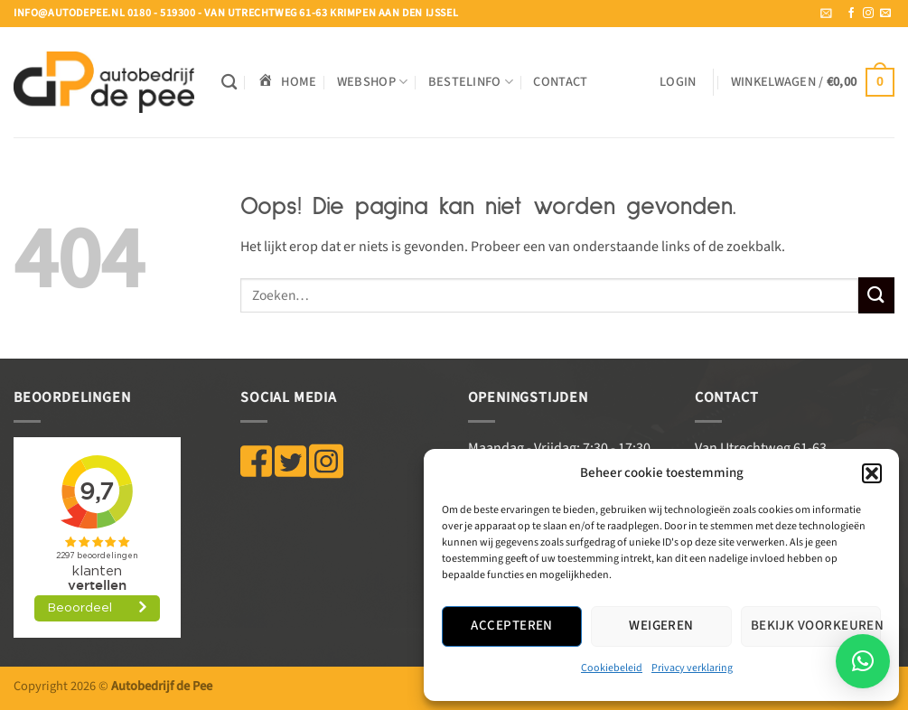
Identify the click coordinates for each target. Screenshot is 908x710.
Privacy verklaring (692, 668)
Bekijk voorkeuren (816, 625)
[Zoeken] (229, 82)
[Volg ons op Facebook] (851, 13)
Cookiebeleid (611, 668)
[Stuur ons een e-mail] (885, 13)
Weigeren (661, 625)
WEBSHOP (372, 81)
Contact (560, 81)
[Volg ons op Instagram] (868, 13)
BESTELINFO (470, 81)
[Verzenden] (876, 295)
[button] (872, 473)
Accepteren (512, 625)
